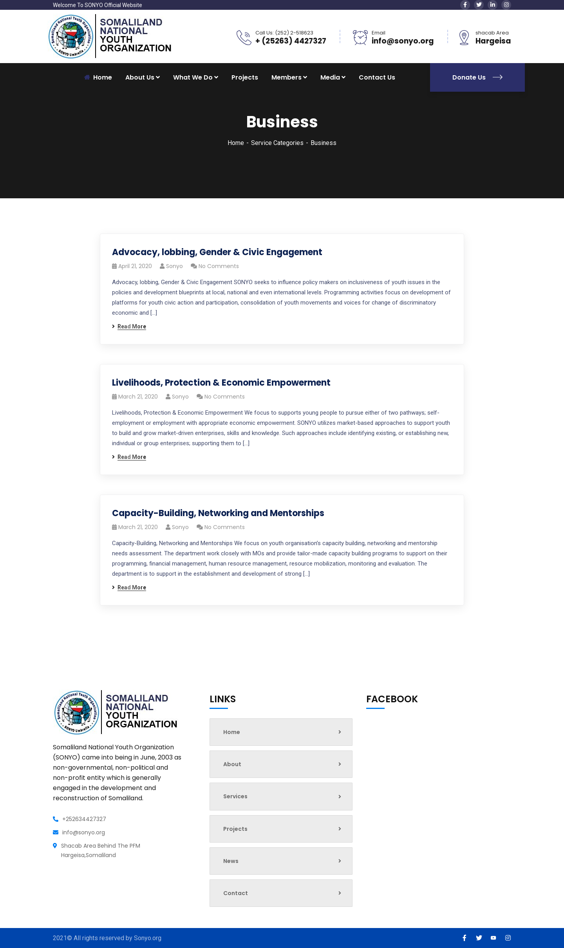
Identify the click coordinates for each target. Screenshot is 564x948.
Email (378, 32)
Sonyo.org (147, 938)
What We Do (193, 77)
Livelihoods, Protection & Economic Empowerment (221, 383)
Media (330, 77)
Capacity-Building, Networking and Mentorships (218, 513)
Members (286, 77)
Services (282, 796)
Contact (282, 893)
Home (236, 143)
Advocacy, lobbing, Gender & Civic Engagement (217, 252)
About (282, 764)
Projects (244, 77)
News (282, 861)
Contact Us (377, 77)
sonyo (174, 266)
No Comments (219, 266)
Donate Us (477, 77)
